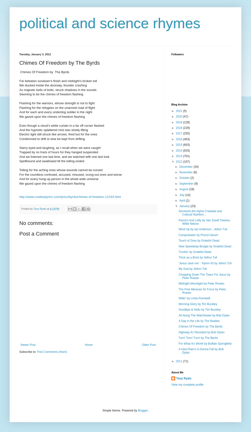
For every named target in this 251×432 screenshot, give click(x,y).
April (182, 200)
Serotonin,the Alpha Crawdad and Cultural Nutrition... (200, 212)
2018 (179, 128)
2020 (179, 116)
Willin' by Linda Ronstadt (194, 298)
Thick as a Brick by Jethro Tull (198, 257)
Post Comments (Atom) (52, 352)
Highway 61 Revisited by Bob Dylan (201, 332)
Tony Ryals (183, 378)
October (184, 178)
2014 (179, 150)
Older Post (149, 345)
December (186, 166)
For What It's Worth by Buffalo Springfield (205, 343)
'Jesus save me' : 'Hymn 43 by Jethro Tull (205, 263)
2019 (179, 122)
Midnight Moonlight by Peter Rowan (201, 283)
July (182, 195)
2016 (179, 139)
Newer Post (28, 345)
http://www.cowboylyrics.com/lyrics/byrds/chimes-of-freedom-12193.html (70, 197)
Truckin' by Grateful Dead (195, 252)
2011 (179, 361)
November (186, 172)
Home (89, 345)
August (184, 189)
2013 (179, 156)
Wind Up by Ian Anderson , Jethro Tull (203, 229)
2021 (179, 111)
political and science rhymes (109, 23)
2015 (179, 144)
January (184, 206)
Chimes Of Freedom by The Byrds (201, 326)
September (186, 183)
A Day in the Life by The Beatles (199, 321)
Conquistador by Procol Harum (198, 235)
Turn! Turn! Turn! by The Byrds (198, 338)
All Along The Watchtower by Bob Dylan (204, 315)
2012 (179, 161)
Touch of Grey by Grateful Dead (199, 240)
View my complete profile (187, 384)
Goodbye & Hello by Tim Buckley (200, 309)
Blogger (143, 410)
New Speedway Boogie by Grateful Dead (205, 246)
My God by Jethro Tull (193, 269)
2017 (179, 133)
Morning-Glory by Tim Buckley (198, 304)
